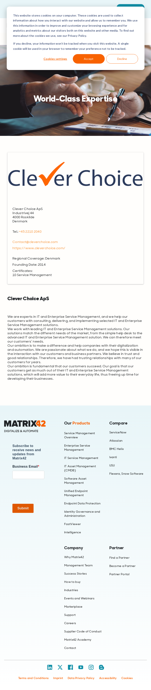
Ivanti (113, 457)
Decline (122, 58)
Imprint (58, 678)
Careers (70, 623)
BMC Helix (116, 449)
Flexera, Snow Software (126, 473)
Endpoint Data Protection (82, 503)
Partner (116, 547)
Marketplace (73, 606)
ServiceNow (118, 432)
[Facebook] (70, 667)
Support (70, 615)
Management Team (78, 565)
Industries (71, 590)
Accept (88, 58)
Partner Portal (119, 574)
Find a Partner (119, 558)
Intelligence (72, 532)
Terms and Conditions (33, 678)
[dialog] (75, 38)
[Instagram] (91, 667)
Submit (23, 508)
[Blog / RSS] (101, 667)
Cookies (127, 678)
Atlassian (116, 440)
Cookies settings (55, 58)
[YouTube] (81, 667)
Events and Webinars (79, 598)
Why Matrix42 (74, 557)
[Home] (28, 426)
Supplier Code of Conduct (83, 631)
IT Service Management (81, 458)
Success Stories (75, 573)
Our (77, 423)
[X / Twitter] (60, 667)
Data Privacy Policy (81, 678)
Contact (70, 648)
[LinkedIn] (49, 667)
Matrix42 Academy (77, 639)
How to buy (72, 582)
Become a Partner (122, 566)
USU (112, 465)
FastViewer (72, 524)
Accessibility (108, 678)
